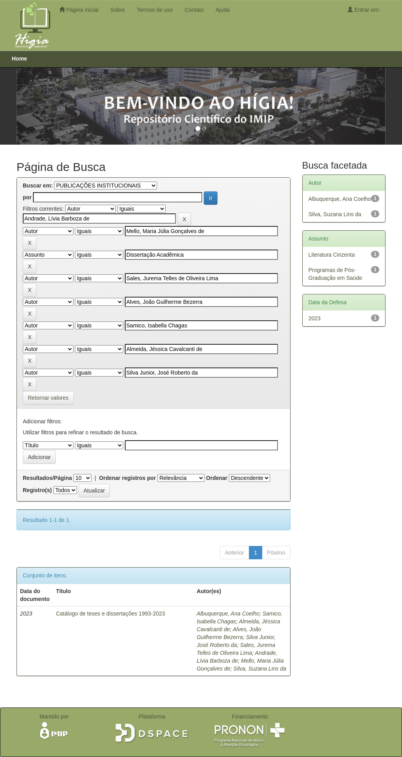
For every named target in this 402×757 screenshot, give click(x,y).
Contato (194, 10)
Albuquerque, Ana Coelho (228, 613)
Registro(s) (37, 490)
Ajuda (223, 10)
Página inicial (79, 9)
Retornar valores (48, 398)
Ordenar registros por (127, 478)
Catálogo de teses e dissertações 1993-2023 (110, 613)
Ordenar (216, 478)
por (27, 197)
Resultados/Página (47, 478)
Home (19, 58)
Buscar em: (38, 185)
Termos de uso (155, 10)
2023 (315, 318)
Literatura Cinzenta (332, 255)
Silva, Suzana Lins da (259, 668)
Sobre (117, 10)
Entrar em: (366, 9)
